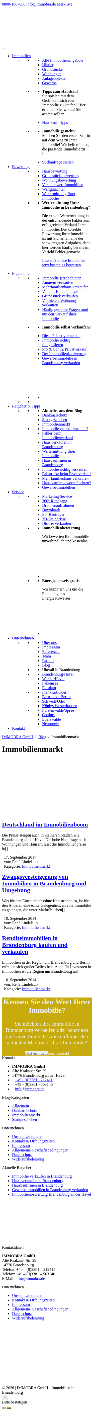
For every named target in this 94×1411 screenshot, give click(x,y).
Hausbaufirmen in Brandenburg (56, 462)
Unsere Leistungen (27, 1136)
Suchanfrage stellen (58, 162)
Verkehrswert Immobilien (62, 185)
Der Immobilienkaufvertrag (64, 354)
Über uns (49, 642)
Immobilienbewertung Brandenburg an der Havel (51, 1194)
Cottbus (48, 715)
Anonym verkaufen (57, 282)
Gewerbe (49, 83)
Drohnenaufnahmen (58, 505)
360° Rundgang (54, 501)
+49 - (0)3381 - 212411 (34, 1080)
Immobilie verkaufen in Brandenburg (42, 1176)
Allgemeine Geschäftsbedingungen (40, 1150)
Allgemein (20, 1106)
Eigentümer (21, 273)
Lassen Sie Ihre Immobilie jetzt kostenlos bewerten (63, 262)
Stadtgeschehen (54, 420)
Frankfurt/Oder (54, 692)
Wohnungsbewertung (59, 180)
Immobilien (21, 56)
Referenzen (51, 651)
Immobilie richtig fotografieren (56, 342)
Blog (46, 665)
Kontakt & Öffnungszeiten (33, 1141)
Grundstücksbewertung (60, 176)
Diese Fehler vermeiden (61, 336)
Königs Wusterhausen (59, 706)
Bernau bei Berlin (56, 697)
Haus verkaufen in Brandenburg (56, 444)
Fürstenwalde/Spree (58, 710)
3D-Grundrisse (54, 519)
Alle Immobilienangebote (62, 60)
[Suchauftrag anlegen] (9, 1408)
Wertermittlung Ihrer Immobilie (58, 196)
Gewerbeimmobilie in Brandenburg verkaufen (61, 360)
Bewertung (21, 166)
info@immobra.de (41, 4)
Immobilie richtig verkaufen (64, 469)
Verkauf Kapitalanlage (60, 291)
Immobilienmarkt (56, 424)
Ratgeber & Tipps (26, 406)
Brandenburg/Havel (58, 674)
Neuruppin (50, 724)
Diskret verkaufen (56, 523)
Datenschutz (22, 1154)
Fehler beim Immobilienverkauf (57, 435)
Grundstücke (52, 69)
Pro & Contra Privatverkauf (64, 349)
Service (18, 492)
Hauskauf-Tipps (55, 122)
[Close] (5, 1397)
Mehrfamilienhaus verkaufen (65, 287)
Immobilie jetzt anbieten (61, 278)
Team (46, 656)
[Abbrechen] (4, 1408)
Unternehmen (23, 638)
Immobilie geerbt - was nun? (65, 429)
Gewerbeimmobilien (58, 487)
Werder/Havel (53, 679)
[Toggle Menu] (4, 48)
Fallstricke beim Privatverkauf (66, 474)
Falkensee (50, 683)
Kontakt (18, 728)
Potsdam (49, 688)
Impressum (51, 647)
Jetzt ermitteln (36, 1053)
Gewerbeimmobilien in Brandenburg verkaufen (50, 1190)
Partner (48, 660)
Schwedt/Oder (53, 701)
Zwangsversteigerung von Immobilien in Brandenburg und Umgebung (44, 883)
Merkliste (64, 4)
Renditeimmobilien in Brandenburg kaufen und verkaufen (34, 945)
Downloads (51, 510)
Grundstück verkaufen (60, 296)
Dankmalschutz (54, 415)
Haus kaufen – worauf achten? (66, 483)
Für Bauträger (53, 514)
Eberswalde (51, 719)
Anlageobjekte (53, 78)
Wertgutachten (53, 189)
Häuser (47, 65)
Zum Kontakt (58, 1053)
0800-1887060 (13, 4)
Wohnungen (51, 74)
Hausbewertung (54, 171)
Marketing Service (57, 496)
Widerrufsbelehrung (28, 1159)
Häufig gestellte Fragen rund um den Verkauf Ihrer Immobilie (65, 314)
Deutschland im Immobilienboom (45, 824)
